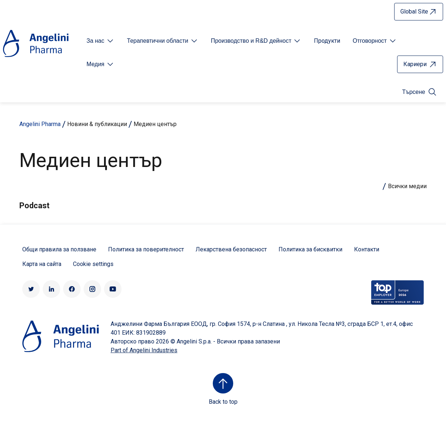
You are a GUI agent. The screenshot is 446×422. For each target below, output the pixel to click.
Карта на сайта (41, 264)
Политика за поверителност (146, 249)
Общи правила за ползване (59, 249)
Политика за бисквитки (310, 249)
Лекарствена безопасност (231, 249)
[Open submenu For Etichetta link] (100, 41)
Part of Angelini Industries (144, 350)
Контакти (366, 249)
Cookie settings (93, 264)
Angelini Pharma (40, 124)
